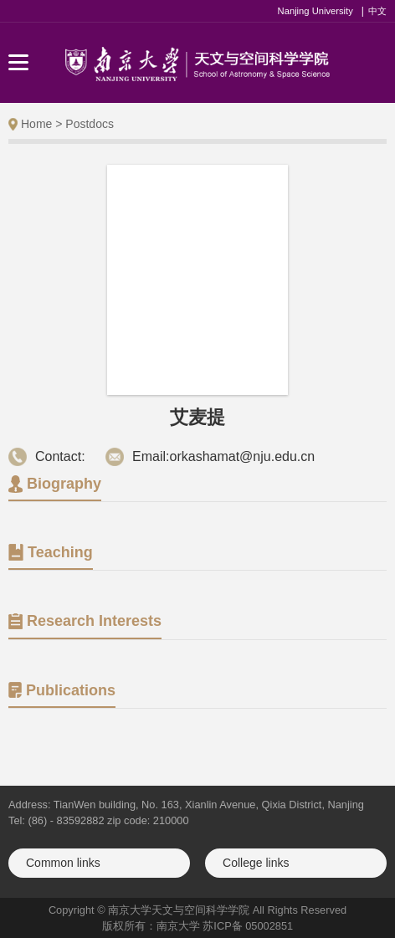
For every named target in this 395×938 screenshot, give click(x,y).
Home (36, 124)
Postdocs (89, 124)
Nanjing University (315, 11)
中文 (377, 11)
